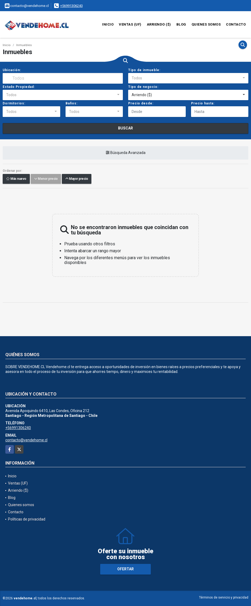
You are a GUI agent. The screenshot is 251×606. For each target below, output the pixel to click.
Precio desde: (140, 103)
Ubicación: (12, 70)
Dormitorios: (14, 103)
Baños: (72, 103)
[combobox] (188, 78)
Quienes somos (206, 24)
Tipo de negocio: (143, 87)
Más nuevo (16, 179)
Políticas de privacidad (26, 519)
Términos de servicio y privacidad (223, 597)
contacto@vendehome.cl (26, 440)
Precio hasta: (202, 103)
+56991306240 (71, 6)
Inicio (108, 24)
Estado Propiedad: (19, 87)
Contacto (236, 24)
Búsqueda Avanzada (125, 153)
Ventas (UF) (130, 24)
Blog (181, 24)
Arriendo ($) (159, 24)
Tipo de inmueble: (144, 70)
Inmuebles (24, 45)
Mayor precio (76, 179)
